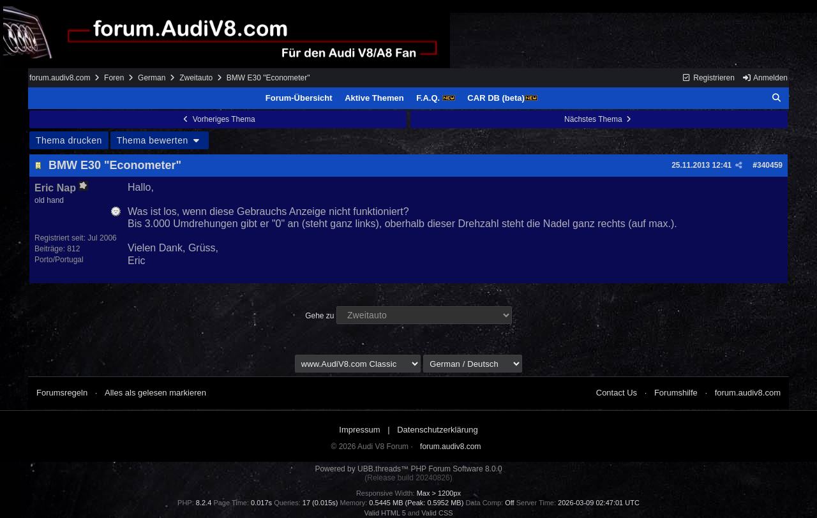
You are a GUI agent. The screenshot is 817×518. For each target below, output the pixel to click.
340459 (770, 165)
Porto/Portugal (59, 259)
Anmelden (765, 77)
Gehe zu (319, 315)
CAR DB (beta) (502, 98)
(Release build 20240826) (408, 477)
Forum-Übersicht (299, 98)
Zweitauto (196, 77)
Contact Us (616, 392)
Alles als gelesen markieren (155, 392)
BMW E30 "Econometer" (115, 165)
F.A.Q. (435, 98)
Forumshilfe (676, 392)
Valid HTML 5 (384, 513)
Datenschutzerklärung (437, 429)
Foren (114, 77)
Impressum (359, 429)
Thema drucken (69, 140)
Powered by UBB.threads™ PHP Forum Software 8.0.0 (408, 468)
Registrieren (708, 77)
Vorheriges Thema (218, 119)
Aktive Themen (374, 98)
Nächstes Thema (599, 119)
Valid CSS (437, 513)
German (151, 77)
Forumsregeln (61, 392)
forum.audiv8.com (59, 77)
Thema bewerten (159, 140)
